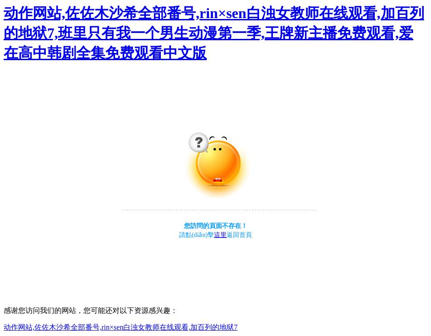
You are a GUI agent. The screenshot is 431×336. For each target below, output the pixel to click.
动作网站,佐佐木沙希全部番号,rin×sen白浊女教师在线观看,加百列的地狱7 (120, 327)
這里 (220, 235)
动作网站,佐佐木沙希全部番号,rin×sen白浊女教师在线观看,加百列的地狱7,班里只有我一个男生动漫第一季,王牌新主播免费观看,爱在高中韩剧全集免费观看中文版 (214, 33)
